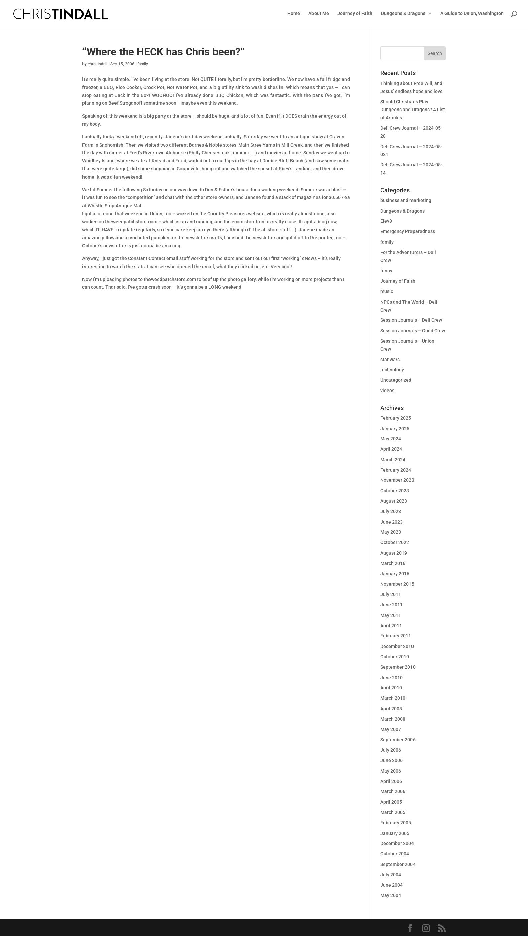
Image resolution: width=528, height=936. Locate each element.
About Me (318, 13)
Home (293, 13)
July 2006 (390, 750)
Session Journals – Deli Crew (411, 320)
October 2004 (394, 853)
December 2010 (397, 646)
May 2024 (390, 438)
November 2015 (397, 584)
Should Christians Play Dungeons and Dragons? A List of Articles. (412, 110)
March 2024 (392, 459)
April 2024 (391, 449)
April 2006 (391, 781)
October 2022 (394, 542)
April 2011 (391, 625)
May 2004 (390, 895)
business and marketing (405, 200)
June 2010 (391, 677)
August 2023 (393, 501)
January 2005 (394, 833)
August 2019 (393, 553)
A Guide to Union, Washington (472, 13)
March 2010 (392, 698)
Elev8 (386, 221)
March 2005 (392, 812)
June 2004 (391, 885)
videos (387, 390)
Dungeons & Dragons (403, 13)
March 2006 (392, 791)
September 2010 (398, 667)
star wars (390, 359)
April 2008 (391, 708)
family (142, 64)
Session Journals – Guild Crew (412, 330)
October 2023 (394, 490)
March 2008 (392, 719)
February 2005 (395, 822)
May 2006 (390, 771)
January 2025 (394, 428)
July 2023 (390, 511)
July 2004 (390, 874)
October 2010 (394, 656)
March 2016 (392, 563)
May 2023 (390, 532)
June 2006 (391, 760)
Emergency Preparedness (407, 231)
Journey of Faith (354, 13)
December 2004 (397, 843)
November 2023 (397, 480)
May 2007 (390, 729)
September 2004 (398, 864)
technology (392, 369)
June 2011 (391, 604)
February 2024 (395, 470)
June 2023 (391, 522)
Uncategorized (395, 380)
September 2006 (398, 739)
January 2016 (394, 573)
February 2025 (395, 418)
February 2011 (395, 635)
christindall (97, 64)
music (386, 291)
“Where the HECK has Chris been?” (163, 51)
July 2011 (390, 594)
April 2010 (391, 687)
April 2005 (391, 802)
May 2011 (390, 615)
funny (386, 270)
